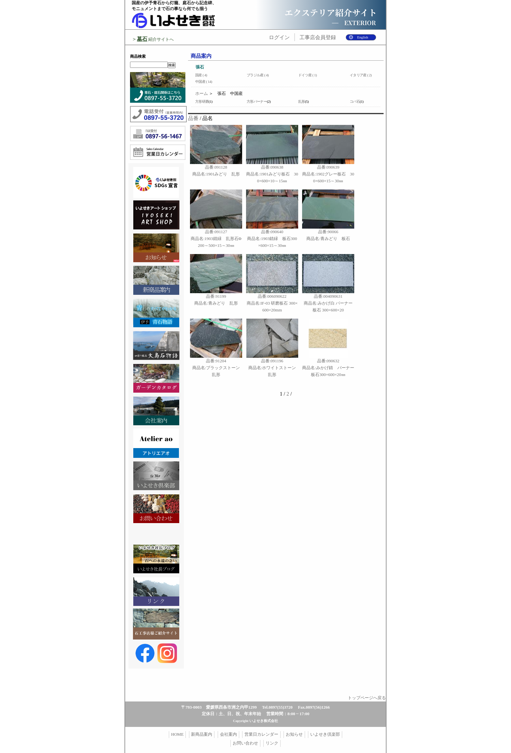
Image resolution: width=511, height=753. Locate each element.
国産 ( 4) (201, 75)
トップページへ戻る (367, 697)
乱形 (301, 101)
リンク (272, 743)
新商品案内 (201, 734)
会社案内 (228, 734)
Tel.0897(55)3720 (277, 707)
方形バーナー (257, 101)
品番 (193, 118)
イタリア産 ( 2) (361, 75)
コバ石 (355, 101)
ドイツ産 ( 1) (307, 75)
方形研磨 (202, 101)
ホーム (201, 93)
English (362, 37)
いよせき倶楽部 (325, 734)
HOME (177, 734)
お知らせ (294, 734)
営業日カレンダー (261, 734)
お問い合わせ (245, 743)
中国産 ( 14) (203, 81)
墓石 (142, 39)
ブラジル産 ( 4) (258, 75)
